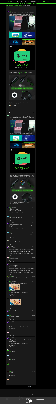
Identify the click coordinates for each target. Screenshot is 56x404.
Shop (6, 389)
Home (7, 5)
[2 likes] (12, 351)
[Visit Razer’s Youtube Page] (32, 395)
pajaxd (10, 114)
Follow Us (33, 389)
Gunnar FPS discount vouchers (22, 72)
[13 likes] (12, 105)
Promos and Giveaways (33, 1)
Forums (17, 1)
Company (26, 389)
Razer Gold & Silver (21, 5)
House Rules (26, 1)
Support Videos (20, 396)
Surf (9, 246)
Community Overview (11, 5)
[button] (48, 1)
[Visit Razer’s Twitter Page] (32, 394)
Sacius (10, 371)
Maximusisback (11, 310)
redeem (16, 31)
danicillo (10, 216)
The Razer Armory (16, 5)
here (33, 15)
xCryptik (10, 11)
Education (7, 396)
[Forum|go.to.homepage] (10, 1)
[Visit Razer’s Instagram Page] (32, 392)
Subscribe (17, 74)
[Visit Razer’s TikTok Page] (32, 396)
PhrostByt (10, 276)
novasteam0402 (11, 257)
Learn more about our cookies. (40, 399)
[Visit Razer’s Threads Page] (32, 393)
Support (21, 1)
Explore (13, 389)
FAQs (30, 100)
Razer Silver (39, 1)
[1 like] (12, 260)
